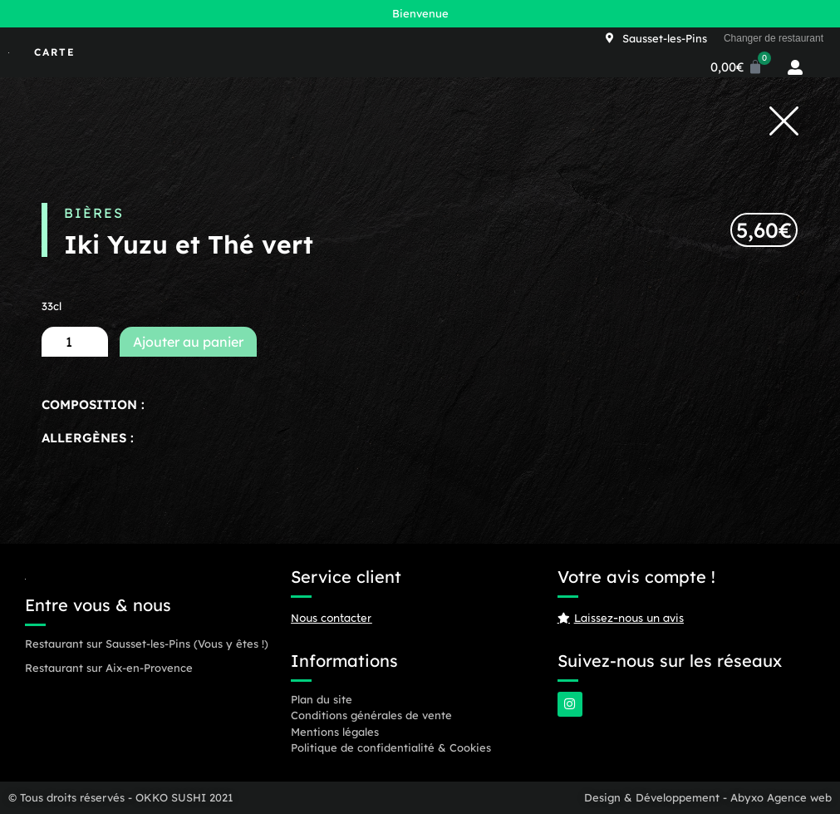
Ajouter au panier (188, 341)
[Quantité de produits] (75, 342)
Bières (94, 213)
